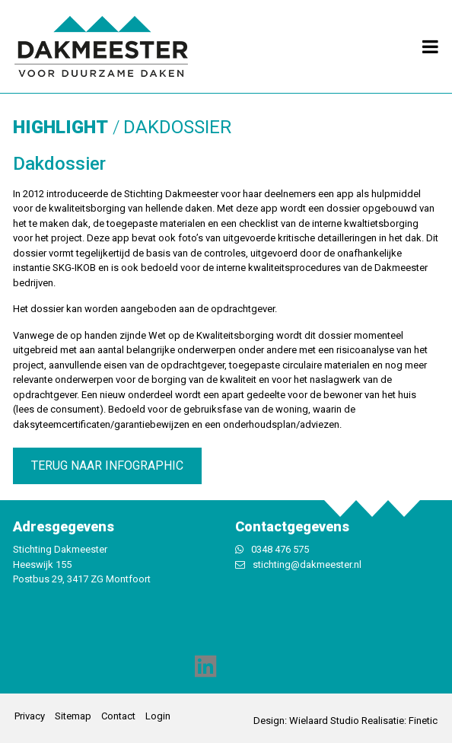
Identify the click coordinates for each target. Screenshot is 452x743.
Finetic (423, 720)
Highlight (60, 127)
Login (157, 716)
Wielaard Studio (324, 720)
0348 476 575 (280, 549)
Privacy (29, 716)
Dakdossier (177, 127)
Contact (118, 716)
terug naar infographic (107, 465)
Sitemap (73, 716)
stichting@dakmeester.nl (307, 564)
